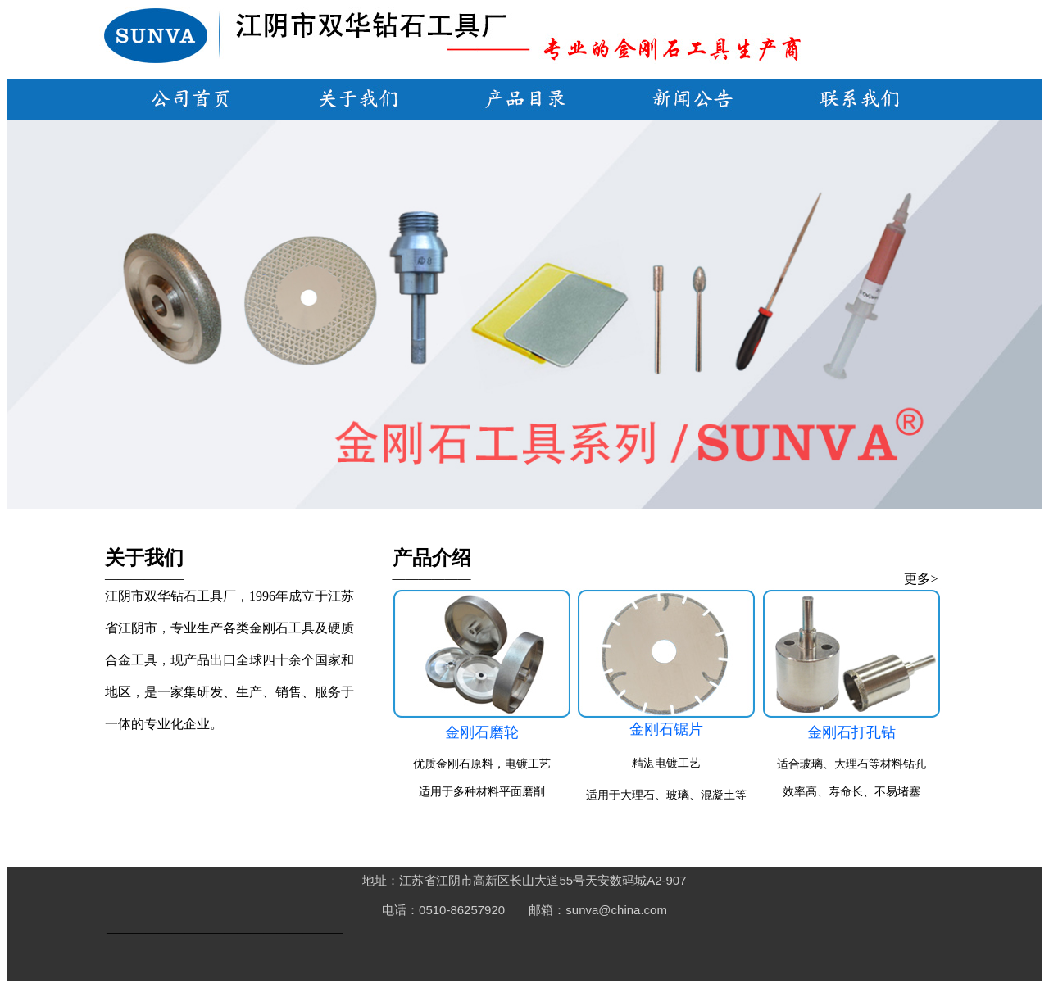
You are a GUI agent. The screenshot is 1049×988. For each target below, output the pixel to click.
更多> (921, 579)
